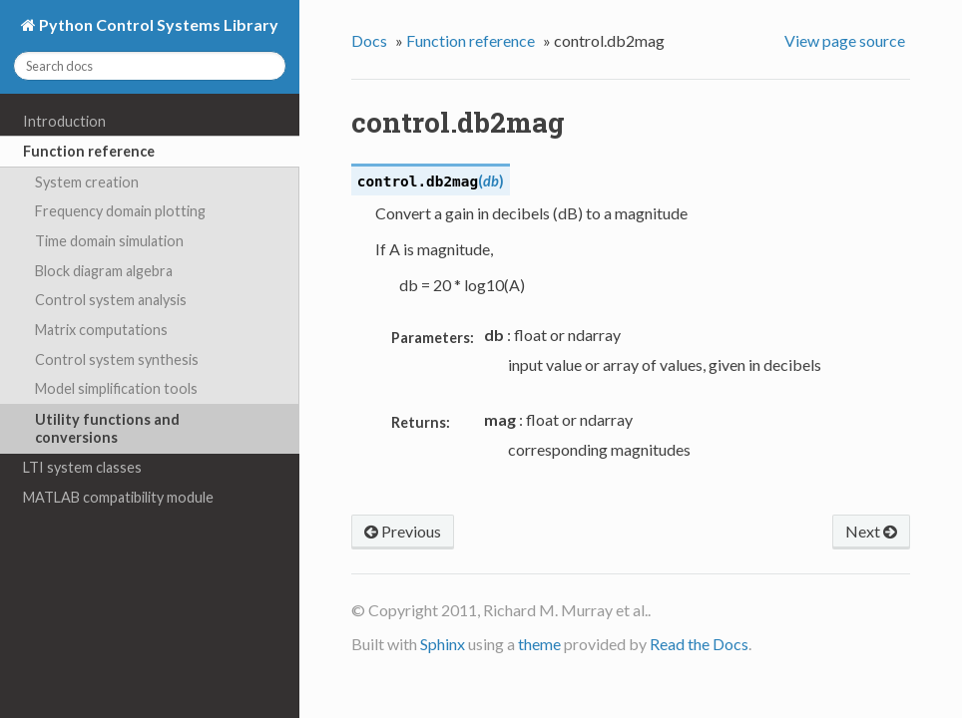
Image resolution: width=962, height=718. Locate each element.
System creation (87, 182)
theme (539, 643)
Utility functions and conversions (107, 428)
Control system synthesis (117, 359)
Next (871, 531)
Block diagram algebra (104, 270)
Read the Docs (699, 643)
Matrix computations (101, 329)
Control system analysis (111, 299)
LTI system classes (82, 467)
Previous (402, 531)
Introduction (64, 121)
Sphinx (442, 643)
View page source (844, 40)
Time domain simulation (109, 240)
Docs (369, 40)
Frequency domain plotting (120, 210)
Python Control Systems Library (157, 24)
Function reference (89, 151)
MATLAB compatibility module (118, 497)
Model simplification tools (116, 388)
